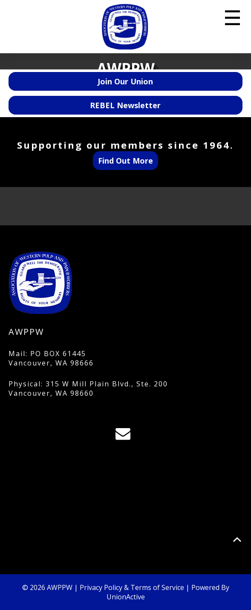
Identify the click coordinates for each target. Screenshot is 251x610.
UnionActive (126, 596)
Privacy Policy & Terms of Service (132, 587)
